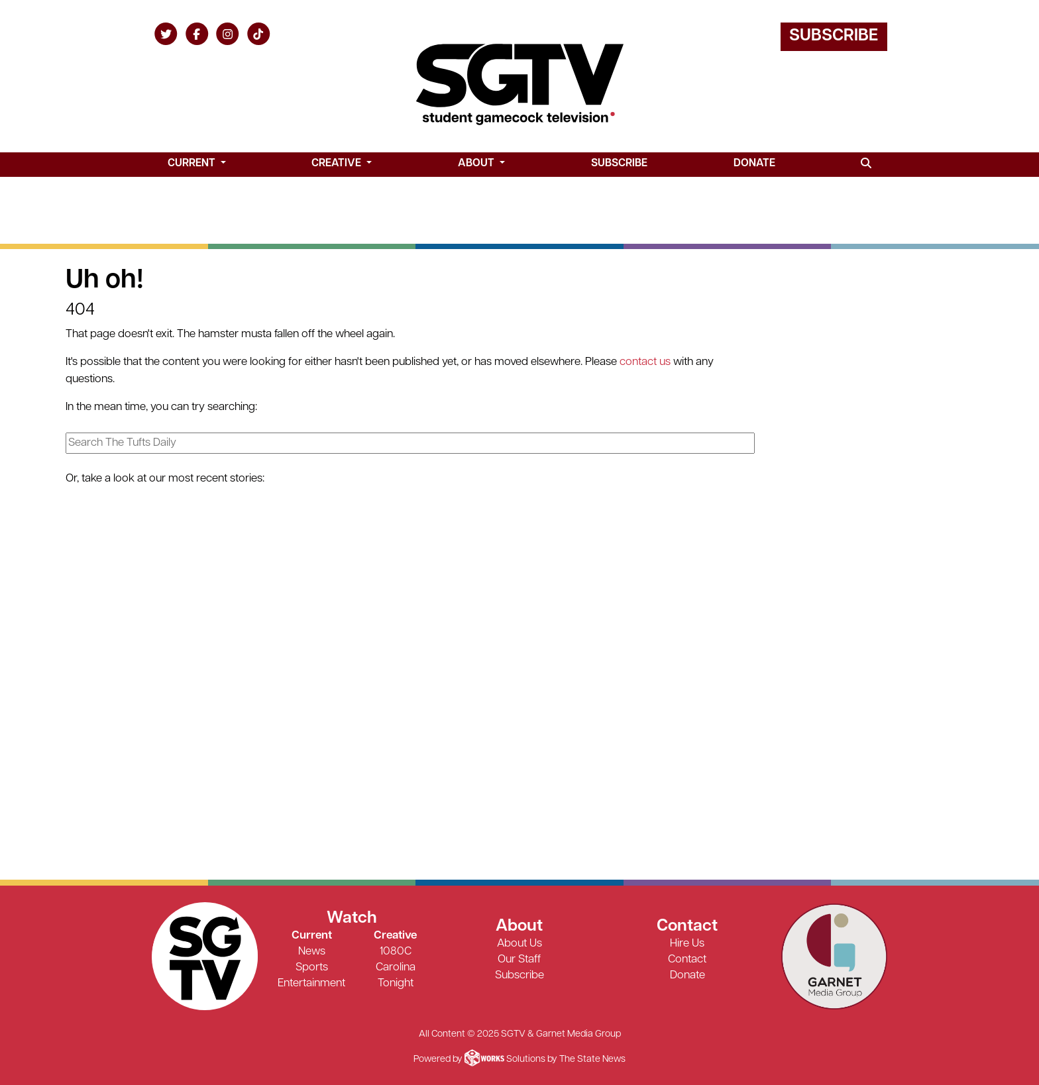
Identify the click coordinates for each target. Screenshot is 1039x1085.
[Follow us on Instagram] (227, 33)
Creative (395, 935)
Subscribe (833, 36)
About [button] (477, 163)
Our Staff (519, 959)
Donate (754, 163)
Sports (312, 967)
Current (312, 935)
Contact (687, 959)
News (311, 951)
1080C (395, 951)
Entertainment (311, 983)
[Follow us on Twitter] (166, 33)
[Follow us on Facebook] (197, 33)
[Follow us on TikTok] (259, 33)
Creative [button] (337, 163)
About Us (519, 943)
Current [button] (193, 163)
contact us (645, 362)
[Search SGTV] (866, 164)
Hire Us (687, 943)
